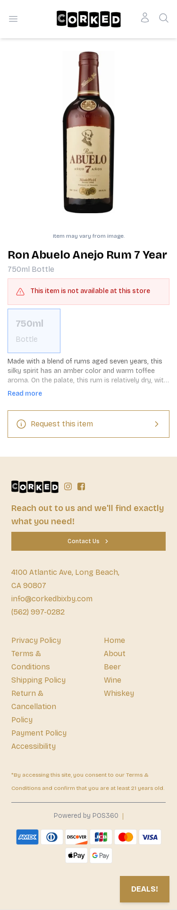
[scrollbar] (88, 331)
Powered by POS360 (86, 816)
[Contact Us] (88, 541)
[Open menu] (13, 19)
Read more (25, 394)
